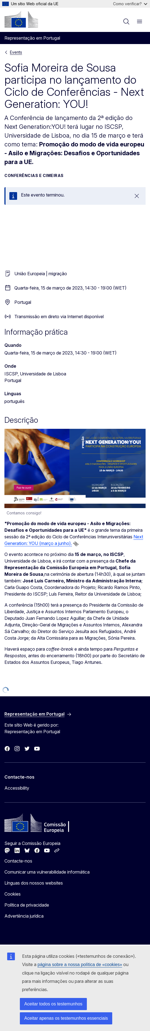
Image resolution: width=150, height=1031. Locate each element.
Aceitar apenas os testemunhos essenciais (66, 1018)
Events (16, 52)
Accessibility (16, 788)
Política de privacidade (26, 905)
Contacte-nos (18, 861)
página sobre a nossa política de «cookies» (80, 964)
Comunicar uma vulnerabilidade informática (47, 872)
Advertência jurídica (24, 916)
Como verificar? (130, 3)
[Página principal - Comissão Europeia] (21, 19)
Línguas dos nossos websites (33, 883)
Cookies (12, 894)
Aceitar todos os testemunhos (53, 1004)
